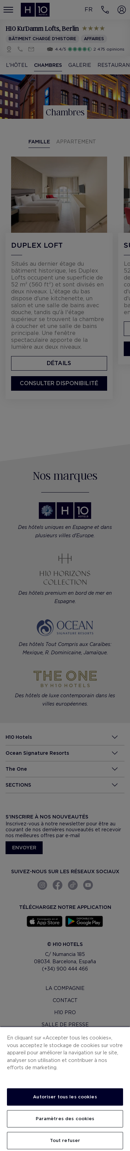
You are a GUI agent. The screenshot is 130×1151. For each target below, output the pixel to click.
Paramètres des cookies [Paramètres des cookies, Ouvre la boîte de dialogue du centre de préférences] (65, 1118)
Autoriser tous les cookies (65, 1096)
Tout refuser (65, 1140)
